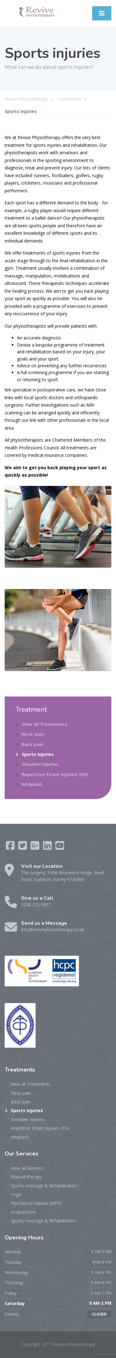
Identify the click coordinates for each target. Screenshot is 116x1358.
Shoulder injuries (40, 764)
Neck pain (33, 734)
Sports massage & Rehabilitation (43, 1186)
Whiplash (32, 784)
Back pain (32, 744)
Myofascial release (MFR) (36, 1203)
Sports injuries (38, 754)
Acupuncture (23, 1212)
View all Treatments (44, 724)
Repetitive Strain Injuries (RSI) (55, 774)
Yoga (16, 1194)
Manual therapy (26, 1177)
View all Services (27, 1168)
